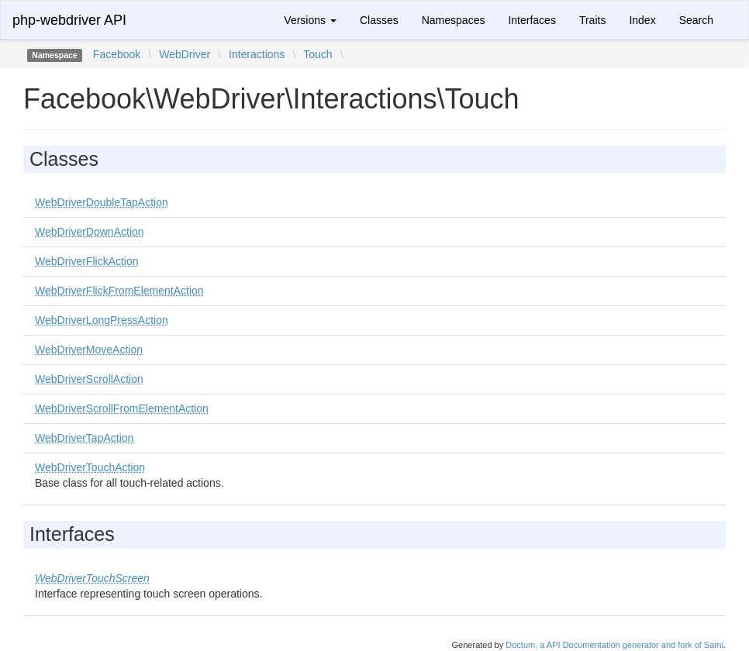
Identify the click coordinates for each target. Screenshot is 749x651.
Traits (592, 20)
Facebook (116, 54)
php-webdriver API (69, 20)
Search (696, 20)
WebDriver (184, 54)
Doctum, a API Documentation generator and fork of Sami (614, 644)
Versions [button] (310, 20)
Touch (317, 54)
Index (642, 20)
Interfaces (531, 20)
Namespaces (453, 20)
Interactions (257, 54)
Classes (379, 20)
